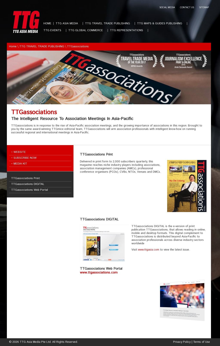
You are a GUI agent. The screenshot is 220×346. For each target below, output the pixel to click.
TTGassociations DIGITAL (27, 184)
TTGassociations (78, 47)
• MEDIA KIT (19, 164)
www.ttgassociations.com (99, 272)
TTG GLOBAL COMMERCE (87, 30)
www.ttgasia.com (148, 250)
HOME (47, 24)
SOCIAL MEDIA (167, 7)
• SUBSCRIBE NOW (24, 158)
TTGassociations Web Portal (29, 190)
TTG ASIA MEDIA (68, 24)
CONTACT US (187, 7)
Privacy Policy (182, 342)
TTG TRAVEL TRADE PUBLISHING (109, 24)
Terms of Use (201, 342)
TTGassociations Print (25, 178)
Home (13, 47)
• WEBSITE (18, 152)
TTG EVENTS (54, 30)
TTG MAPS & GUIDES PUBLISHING (161, 24)
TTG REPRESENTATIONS (128, 30)
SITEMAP (204, 7)
